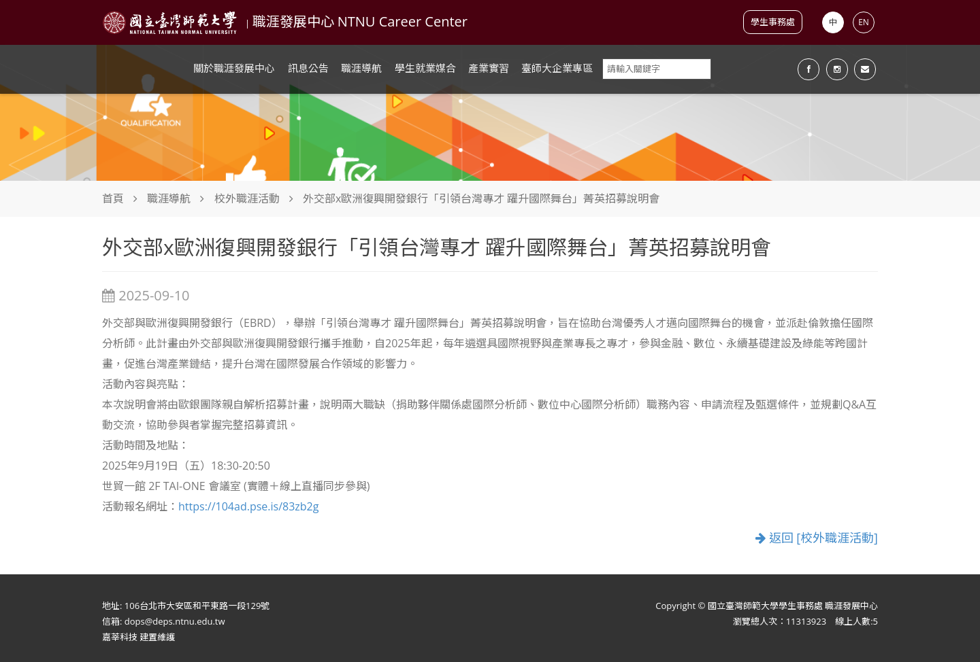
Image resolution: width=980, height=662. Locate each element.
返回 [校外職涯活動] (816, 538)
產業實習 (488, 68)
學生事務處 (773, 22)
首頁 (113, 198)
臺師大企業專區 (557, 68)
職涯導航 (361, 68)
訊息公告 (308, 68)
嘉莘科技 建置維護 (138, 637)
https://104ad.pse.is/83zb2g (248, 506)
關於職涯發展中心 (234, 68)
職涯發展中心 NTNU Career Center (360, 21)
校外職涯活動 (247, 198)
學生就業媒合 (425, 68)
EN (863, 22)
